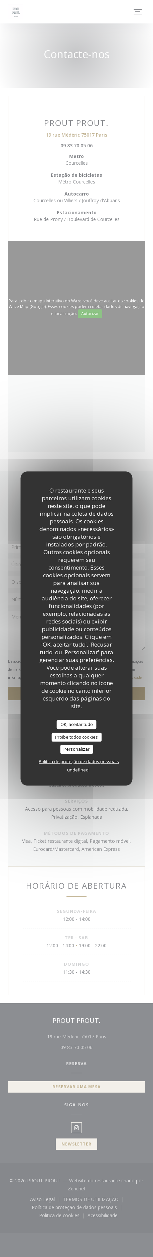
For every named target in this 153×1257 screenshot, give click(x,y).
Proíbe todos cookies (76, 737)
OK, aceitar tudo (76, 724)
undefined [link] (78, 770)
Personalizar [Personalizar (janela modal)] (76, 749)
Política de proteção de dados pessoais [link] (79, 761)
